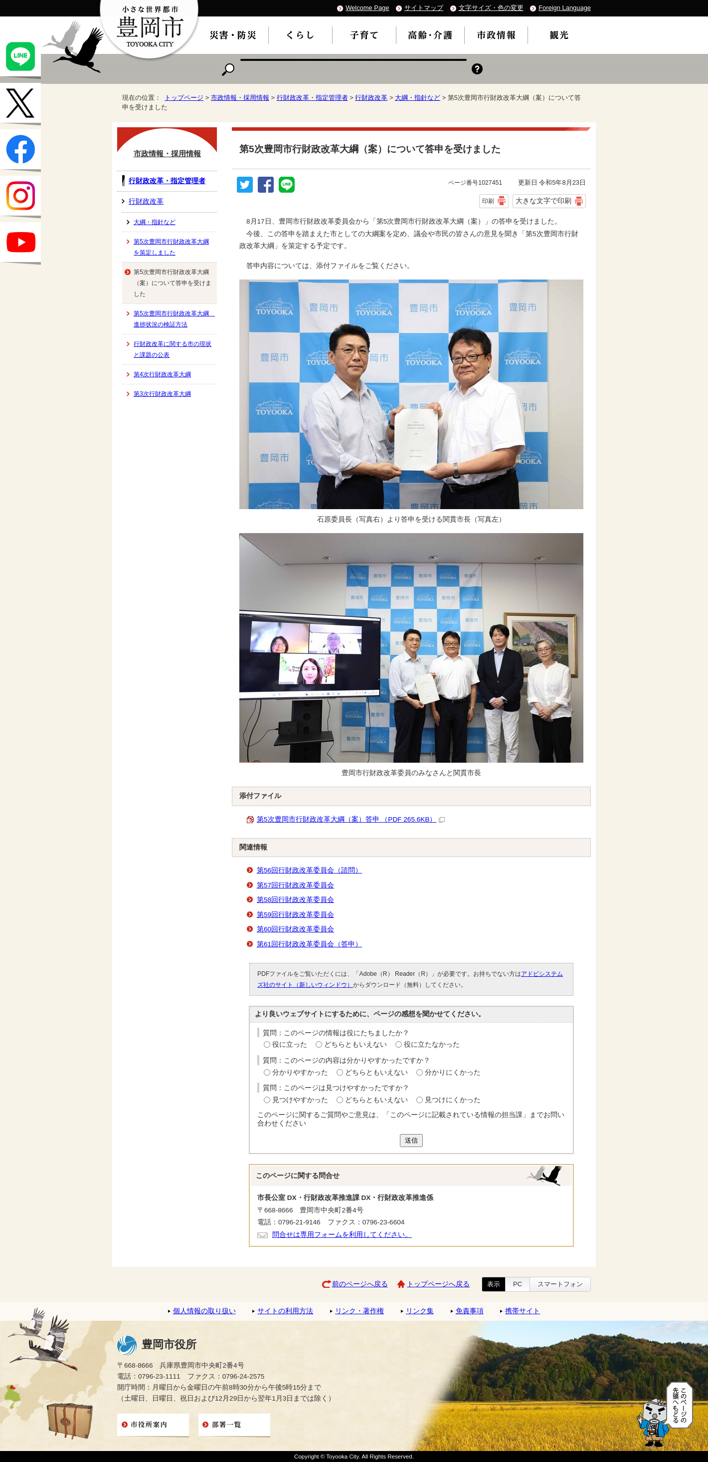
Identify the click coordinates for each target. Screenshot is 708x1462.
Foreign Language (564, 7)
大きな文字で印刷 (543, 201)
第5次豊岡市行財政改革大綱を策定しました (171, 247)
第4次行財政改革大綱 (162, 374)
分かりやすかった (300, 1072)
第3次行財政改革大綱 (162, 393)
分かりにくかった (453, 1072)
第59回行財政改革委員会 (295, 914)
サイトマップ (423, 7)
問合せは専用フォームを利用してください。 (342, 1234)
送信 (411, 1140)
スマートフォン (560, 1284)
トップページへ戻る (438, 1284)
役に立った (289, 1044)
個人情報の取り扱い (204, 1311)
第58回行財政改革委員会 (295, 899)
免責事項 (470, 1311)
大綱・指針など (417, 97)
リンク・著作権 (359, 1311)
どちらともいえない (355, 1044)
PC (517, 1284)
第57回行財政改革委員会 (295, 885)
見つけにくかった (453, 1100)
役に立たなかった (432, 1044)
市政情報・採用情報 (240, 97)
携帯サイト (522, 1311)
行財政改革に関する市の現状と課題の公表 (172, 349)
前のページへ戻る (360, 1284)
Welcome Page (367, 7)
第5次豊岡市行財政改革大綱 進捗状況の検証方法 (174, 319)
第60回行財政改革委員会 (295, 929)
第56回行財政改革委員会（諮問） (309, 870)
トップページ (184, 97)
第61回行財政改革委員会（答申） (309, 944)
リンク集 (420, 1311)
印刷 (488, 201)
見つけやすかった (300, 1100)
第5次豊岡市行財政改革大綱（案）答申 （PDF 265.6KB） (351, 819)
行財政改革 (371, 97)
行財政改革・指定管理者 (312, 97)
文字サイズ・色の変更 (491, 7)
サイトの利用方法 (285, 1311)
